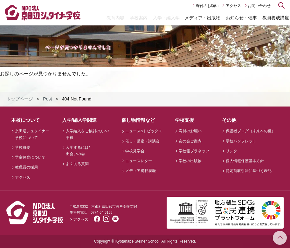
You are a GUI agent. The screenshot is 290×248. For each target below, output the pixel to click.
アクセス (233, 6)
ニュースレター (138, 161)
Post (47, 98)
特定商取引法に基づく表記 (249, 171)
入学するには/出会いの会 (78, 151)
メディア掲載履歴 (140, 171)
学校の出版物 (190, 161)
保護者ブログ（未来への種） (250, 131)
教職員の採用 (26, 167)
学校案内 (139, 17)
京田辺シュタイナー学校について (32, 134)
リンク (231, 151)
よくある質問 (77, 164)
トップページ (19, 98)
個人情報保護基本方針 (245, 161)
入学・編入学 (166, 17)
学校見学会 (134, 151)
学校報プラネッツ (194, 151)
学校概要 (22, 147)
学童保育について (30, 157)
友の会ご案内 (190, 141)
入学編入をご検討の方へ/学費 (87, 134)
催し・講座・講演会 (142, 141)
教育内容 (115, 17)
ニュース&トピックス (143, 131)
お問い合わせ (259, 6)
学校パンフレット (241, 141)
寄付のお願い (207, 6)
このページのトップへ (280, 238)
